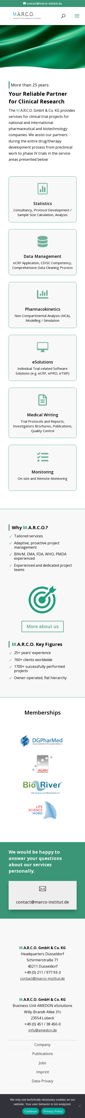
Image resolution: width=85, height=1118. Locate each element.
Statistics (42, 203)
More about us (43, 626)
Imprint (42, 1071)
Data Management (42, 256)
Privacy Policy (53, 1111)
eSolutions (42, 362)
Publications (42, 1053)
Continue (30, 1111)
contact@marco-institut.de (42, 978)
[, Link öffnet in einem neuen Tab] (42, 749)
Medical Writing (42, 414)
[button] (77, 18)
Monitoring (42, 472)
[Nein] (79, 1106)
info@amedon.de (42, 1030)
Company (42, 1044)
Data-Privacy (42, 1080)
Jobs (42, 1062)
